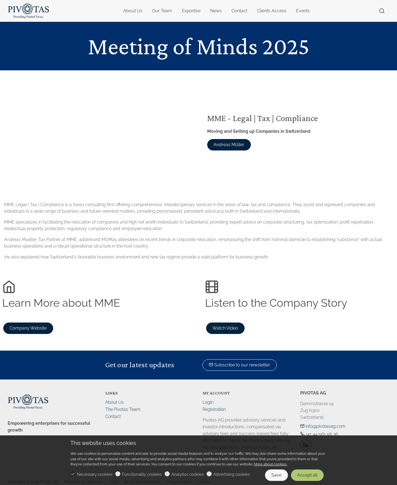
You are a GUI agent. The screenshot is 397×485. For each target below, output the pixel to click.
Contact (113, 416)
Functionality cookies (142, 474)
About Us (114, 402)
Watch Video (225, 328)
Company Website (28, 328)
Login (208, 402)
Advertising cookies (231, 474)
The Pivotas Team (122, 409)
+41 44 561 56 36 (319, 434)
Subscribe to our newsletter (239, 364)
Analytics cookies (187, 474)
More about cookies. (270, 464)
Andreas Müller (228, 144)
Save (276, 475)
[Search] (381, 11)
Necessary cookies (94, 474)
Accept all (307, 475)
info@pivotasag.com (322, 426)
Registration (214, 409)
